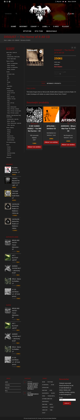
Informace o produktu (54, 83)
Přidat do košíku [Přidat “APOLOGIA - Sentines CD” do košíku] (51, 142)
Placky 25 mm (10, 136)
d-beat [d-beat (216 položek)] (52, 407)
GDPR (6, 382)
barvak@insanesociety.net (33, 394)
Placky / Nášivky (10, 127)
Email (60, 397)
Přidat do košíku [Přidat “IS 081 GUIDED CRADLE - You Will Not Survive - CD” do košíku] (34, 147)
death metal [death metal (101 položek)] (45, 401)
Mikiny (8, 94)
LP (7, 84)
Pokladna (7, 385)
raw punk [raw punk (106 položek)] (44, 404)
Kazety (8, 82)
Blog (6, 390)
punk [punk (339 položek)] (51, 410)
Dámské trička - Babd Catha (13, 56)
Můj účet (7, 387)
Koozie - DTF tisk (11, 92)
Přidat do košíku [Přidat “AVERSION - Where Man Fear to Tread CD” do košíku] (68, 144)
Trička (8, 104)
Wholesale (33, 123)
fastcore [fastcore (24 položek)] (44, 390)
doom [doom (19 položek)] (52, 384)
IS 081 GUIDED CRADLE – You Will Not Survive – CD (34, 128)
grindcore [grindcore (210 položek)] (45, 407)
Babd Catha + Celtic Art (11, 52)
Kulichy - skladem (11, 69)
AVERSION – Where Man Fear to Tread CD (68, 128)
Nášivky (9, 129)
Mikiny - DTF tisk (10, 96)
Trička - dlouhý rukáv (11, 107)
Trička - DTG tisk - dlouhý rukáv (14, 110)
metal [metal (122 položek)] (51, 404)
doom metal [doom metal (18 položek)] (45, 384)
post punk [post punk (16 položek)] (50, 381)
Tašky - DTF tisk (10, 102)
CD (60, 73)
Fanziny (9, 147)
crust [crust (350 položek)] (43, 412)
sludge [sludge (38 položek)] (53, 393)
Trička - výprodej (11, 125)
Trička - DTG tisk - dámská (13, 108)
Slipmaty (9, 155)
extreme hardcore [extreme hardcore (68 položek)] (47, 398)
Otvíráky (9, 131)
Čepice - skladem (11, 65)
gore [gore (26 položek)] (51, 390)
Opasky (9, 149)
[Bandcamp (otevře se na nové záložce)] (9, 1)
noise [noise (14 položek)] (43, 381)
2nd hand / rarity (10, 74)
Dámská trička (10, 90)
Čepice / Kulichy (10, 61)
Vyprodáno (9, 86)
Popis (43, 83)
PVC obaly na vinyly (10, 142)
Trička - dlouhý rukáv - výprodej (14, 123)
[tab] (43, 83)
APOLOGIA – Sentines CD (51, 127)
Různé (7, 144)
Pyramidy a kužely (11, 153)
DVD (8, 78)
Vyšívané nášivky (11, 137)
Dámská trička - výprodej (12, 119)
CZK (72, 1)
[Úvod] (5, 40)
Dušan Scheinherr (52, 418)
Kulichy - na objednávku (12, 67)
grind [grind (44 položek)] (43, 396)
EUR (75, 1)
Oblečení (8, 88)
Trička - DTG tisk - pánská (13, 113)
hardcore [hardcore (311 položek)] (44, 410)
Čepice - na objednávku (12, 63)
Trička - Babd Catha (11, 58)
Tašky (8, 100)
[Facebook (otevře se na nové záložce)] (5, 1)
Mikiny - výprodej (11, 121)
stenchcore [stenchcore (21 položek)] (45, 387)
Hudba (8, 71)
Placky (8, 133)
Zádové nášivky (10, 139)
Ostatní (8, 151)
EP (7, 80)
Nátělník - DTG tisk (11, 98)
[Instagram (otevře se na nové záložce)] (7, 1)
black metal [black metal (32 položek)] (45, 393)
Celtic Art (9, 54)
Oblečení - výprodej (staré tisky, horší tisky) (13, 116)
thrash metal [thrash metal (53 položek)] (51, 396)
